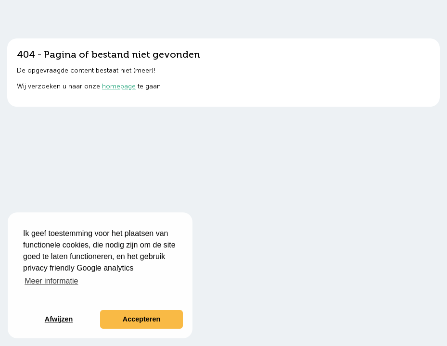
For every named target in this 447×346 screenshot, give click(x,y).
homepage (119, 86)
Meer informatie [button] (51, 281)
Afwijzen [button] (59, 319)
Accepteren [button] (141, 319)
